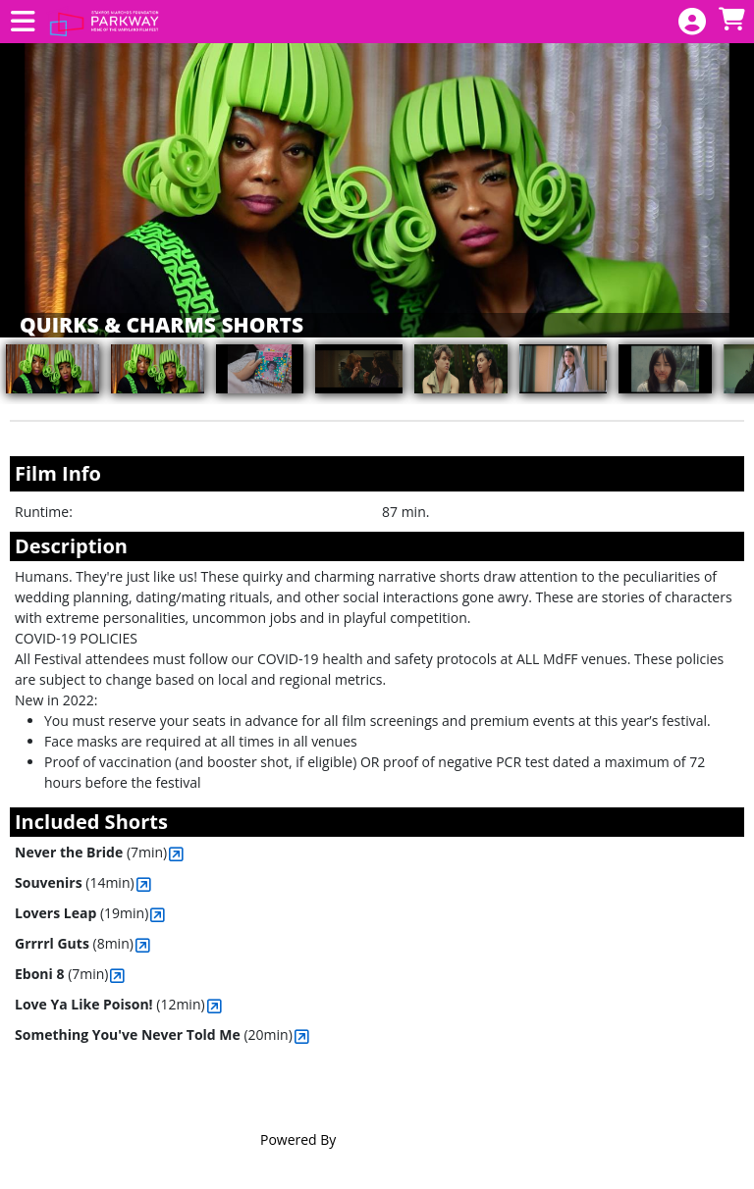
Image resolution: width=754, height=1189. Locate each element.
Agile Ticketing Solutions (417, 1139)
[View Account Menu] (692, 22)
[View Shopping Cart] (731, 20)
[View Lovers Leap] (157, 915)
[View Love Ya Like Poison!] (214, 1006)
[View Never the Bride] (176, 854)
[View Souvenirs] (143, 884)
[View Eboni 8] (117, 975)
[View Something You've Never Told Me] (302, 1036)
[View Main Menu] (22, 22)
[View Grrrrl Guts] (142, 945)
